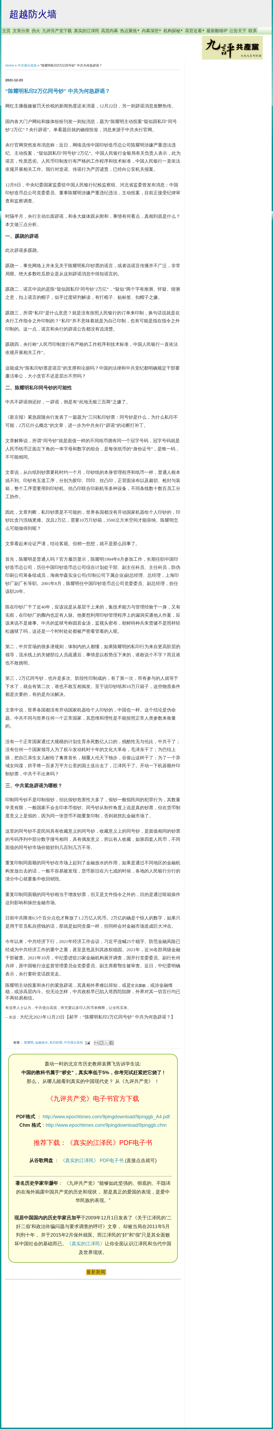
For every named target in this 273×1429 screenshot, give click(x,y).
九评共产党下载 (57, 31)
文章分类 (21, 31)
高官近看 (195, 30)
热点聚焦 (130, 30)
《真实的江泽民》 (86, 1243)
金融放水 (41, 1042)
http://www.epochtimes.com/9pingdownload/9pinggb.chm (106, 1125)
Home (9, 65)
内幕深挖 (151, 30)
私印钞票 (56, 1042)
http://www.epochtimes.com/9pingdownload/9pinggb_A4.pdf (106, 1116)
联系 (252, 31)
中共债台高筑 (27, 65)
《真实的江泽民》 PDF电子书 (92, 1160)
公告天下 (237, 31)
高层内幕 (109, 31)
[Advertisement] (44, 1348)
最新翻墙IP (216, 31)
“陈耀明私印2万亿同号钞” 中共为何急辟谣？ (57, 91)
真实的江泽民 (86, 31)
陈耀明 (29, 1042)
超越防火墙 (33, 14)
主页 (6, 31)
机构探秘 (173, 30)
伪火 (36, 31)
